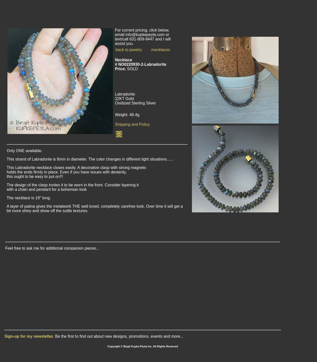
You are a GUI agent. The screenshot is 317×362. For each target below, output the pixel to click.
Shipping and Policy (132, 124)
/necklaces (160, 50)
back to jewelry (129, 50)
